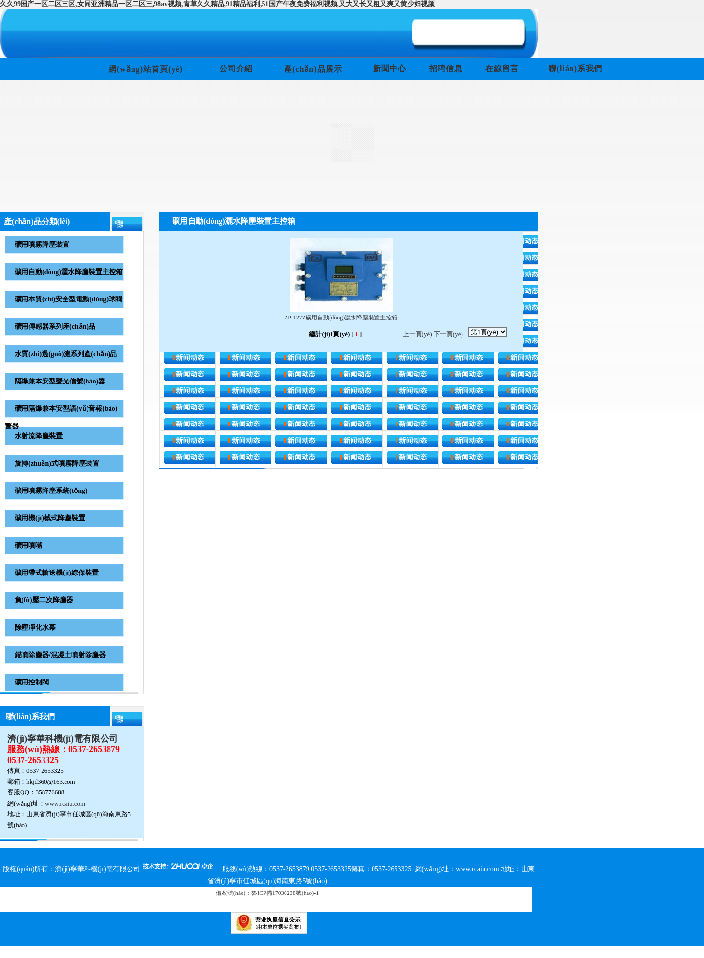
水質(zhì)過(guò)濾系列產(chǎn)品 (66, 354)
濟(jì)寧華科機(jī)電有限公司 (62, 739)
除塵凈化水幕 (35, 627)
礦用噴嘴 (28, 545)
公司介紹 (236, 68)
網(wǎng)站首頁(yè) (146, 69)
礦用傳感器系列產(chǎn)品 (55, 326)
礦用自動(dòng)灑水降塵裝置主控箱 (69, 272)
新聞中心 (389, 68)
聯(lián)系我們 (575, 68)
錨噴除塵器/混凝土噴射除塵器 (60, 655)
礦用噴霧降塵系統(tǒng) (51, 490)
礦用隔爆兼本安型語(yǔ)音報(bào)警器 (61, 417)
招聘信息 (445, 68)
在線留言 (502, 68)
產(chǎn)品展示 (313, 69)
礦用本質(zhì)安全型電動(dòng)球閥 (68, 299)
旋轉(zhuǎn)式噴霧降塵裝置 (57, 463)
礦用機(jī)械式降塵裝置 (50, 518)
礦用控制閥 (32, 682)
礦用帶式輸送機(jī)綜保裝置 (57, 572)
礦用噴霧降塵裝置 (42, 244)
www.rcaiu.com (65, 803)
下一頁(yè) (448, 334)
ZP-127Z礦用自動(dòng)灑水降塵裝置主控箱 (341, 317)
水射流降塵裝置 (39, 436)
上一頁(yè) (417, 334)
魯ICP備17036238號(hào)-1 (285, 893)
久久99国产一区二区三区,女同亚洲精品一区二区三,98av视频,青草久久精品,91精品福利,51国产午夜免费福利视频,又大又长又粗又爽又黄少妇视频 (217, 4)
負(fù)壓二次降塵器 (44, 600)
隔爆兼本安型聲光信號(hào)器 (60, 381)
